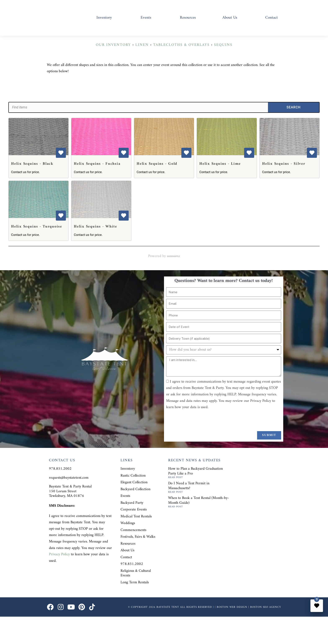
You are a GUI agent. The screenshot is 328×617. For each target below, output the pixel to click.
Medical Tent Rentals (136, 516)
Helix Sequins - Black (32, 164)
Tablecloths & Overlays (181, 45)
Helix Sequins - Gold (157, 164)
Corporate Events (133, 509)
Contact (271, 17)
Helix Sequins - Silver (283, 164)
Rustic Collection (133, 475)
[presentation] (198, 421)
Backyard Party (131, 503)
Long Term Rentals (134, 582)
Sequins (223, 45)
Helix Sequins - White (95, 226)
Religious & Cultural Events (135, 573)
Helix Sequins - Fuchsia (97, 164)
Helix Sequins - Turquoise (36, 226)
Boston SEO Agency (265, 607)
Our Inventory (113, 45)
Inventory (104, 17)
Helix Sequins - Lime (220, 164)
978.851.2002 (131, 564)
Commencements (133, 530)
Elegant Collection (133, 482)
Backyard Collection (135, 489)
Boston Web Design (232, 607)
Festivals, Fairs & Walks (137, 536)
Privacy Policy (59, 554)
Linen (142, 45)
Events (146, 17)
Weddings (127, 523)
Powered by (164, 256)
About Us (229, 17)
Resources (188, 17)
